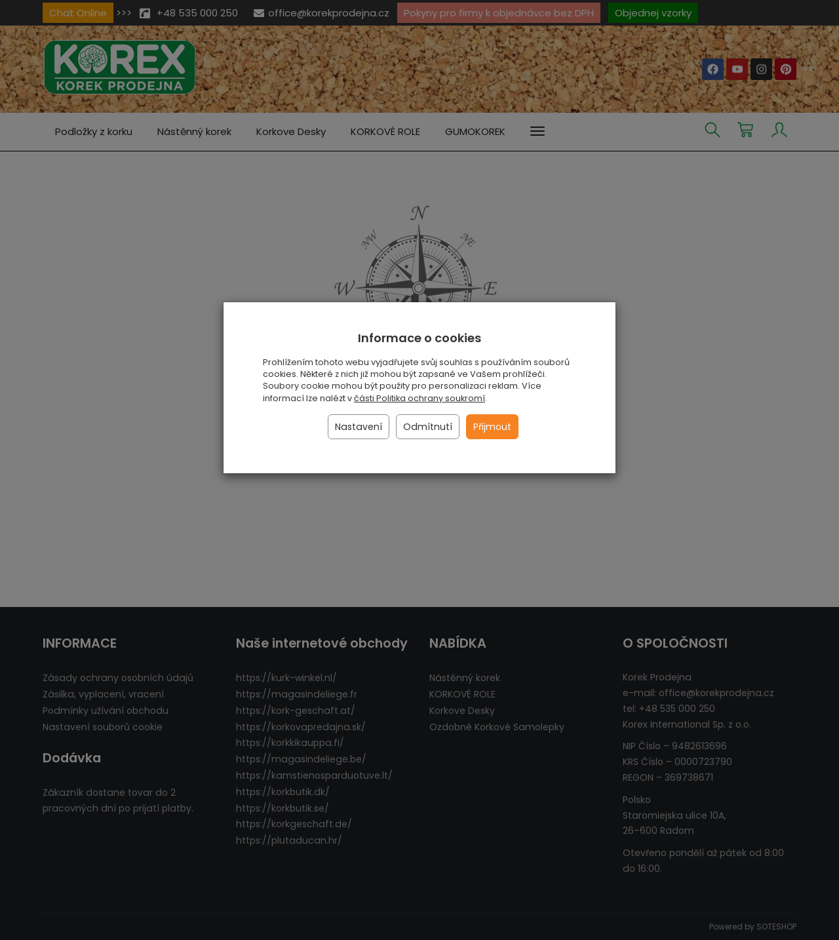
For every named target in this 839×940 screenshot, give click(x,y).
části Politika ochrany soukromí (419, 398)
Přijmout (492, 426)
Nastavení (358, 426)
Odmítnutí (427, 426)
